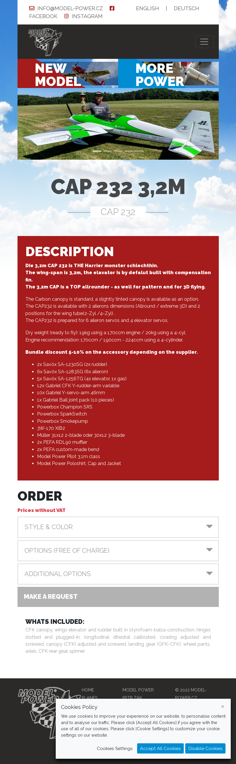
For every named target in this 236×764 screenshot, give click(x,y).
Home (88, 689)
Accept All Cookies (160, 748)
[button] (118, 527)
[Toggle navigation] (204, 41)
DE (186, 8)
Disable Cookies (205, 748)
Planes (90, 697)
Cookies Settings (115, 748)
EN (147, 8)
